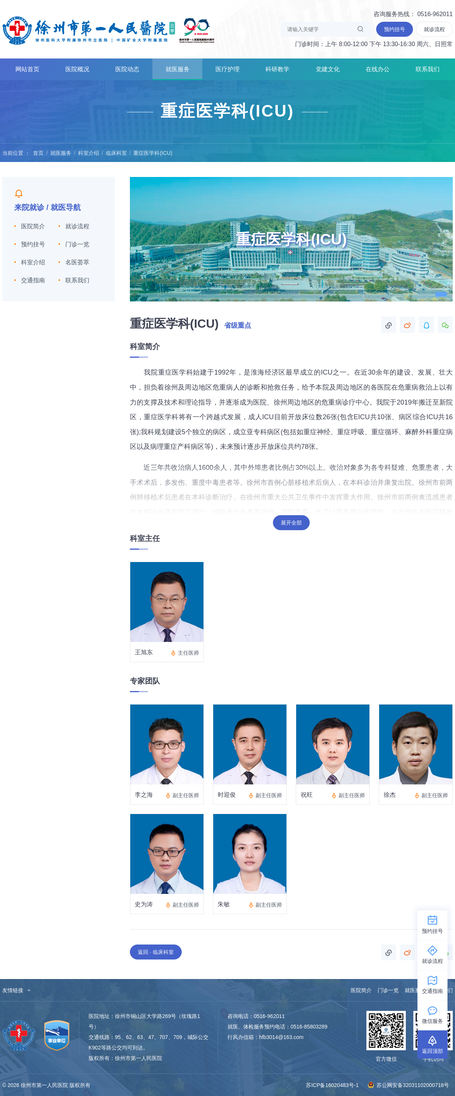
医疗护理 (227, 69)
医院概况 (77, 69)
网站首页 (27, 69)
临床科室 (116, 153)
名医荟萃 (77, 262)
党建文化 (328, 69)
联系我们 (428, 69)
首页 (38, 153)
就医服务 (178, 69)
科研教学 (277, 69)
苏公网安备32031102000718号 (408, 1084)
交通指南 (33, 280)
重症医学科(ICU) (152, 153)
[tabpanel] (291, 239)
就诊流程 (77, 226)
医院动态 (127, 69)
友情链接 (17, 990)
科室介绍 (88, 153)
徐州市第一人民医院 (108, 30)
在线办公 (378, 69)
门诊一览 (77, 244)
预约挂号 (33, 244)
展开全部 (291, 523)
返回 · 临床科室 (156, 952)
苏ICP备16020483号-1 (332, 1085)
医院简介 (33, 226)
